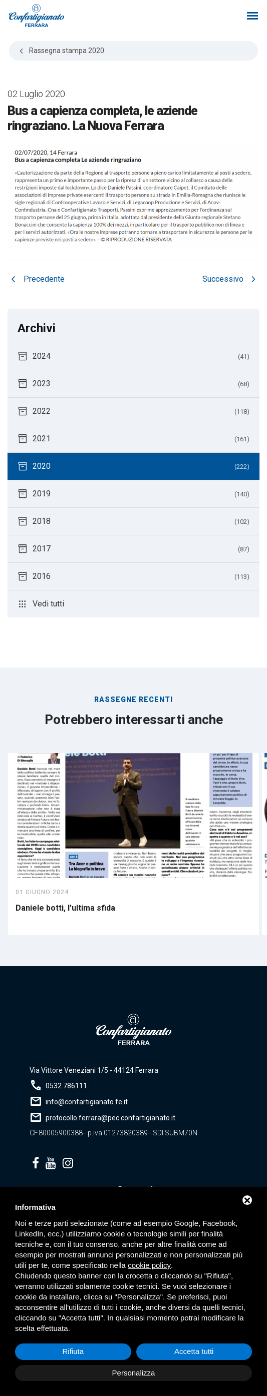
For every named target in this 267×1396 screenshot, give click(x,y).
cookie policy (149, 1265)
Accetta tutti (193, 1351)
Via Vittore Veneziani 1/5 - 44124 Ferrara (94, 1070)
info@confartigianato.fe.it (87, 1102)
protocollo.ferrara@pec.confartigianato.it (110, 1118)
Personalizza (133, 1372)
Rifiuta (73, 1351)
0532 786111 (66, 1086)
